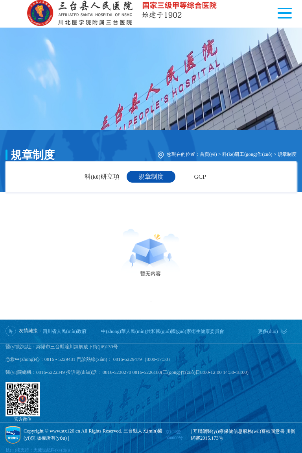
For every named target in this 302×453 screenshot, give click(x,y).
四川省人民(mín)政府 (64, 331)
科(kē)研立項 (102, 176)
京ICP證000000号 (174, 434)
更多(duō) (268, 331)
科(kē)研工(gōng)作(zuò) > (249, 154)
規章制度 (287, 154)
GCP (200, 176)
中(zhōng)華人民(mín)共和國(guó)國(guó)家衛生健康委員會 (162, 331)
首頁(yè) (208, 154)
